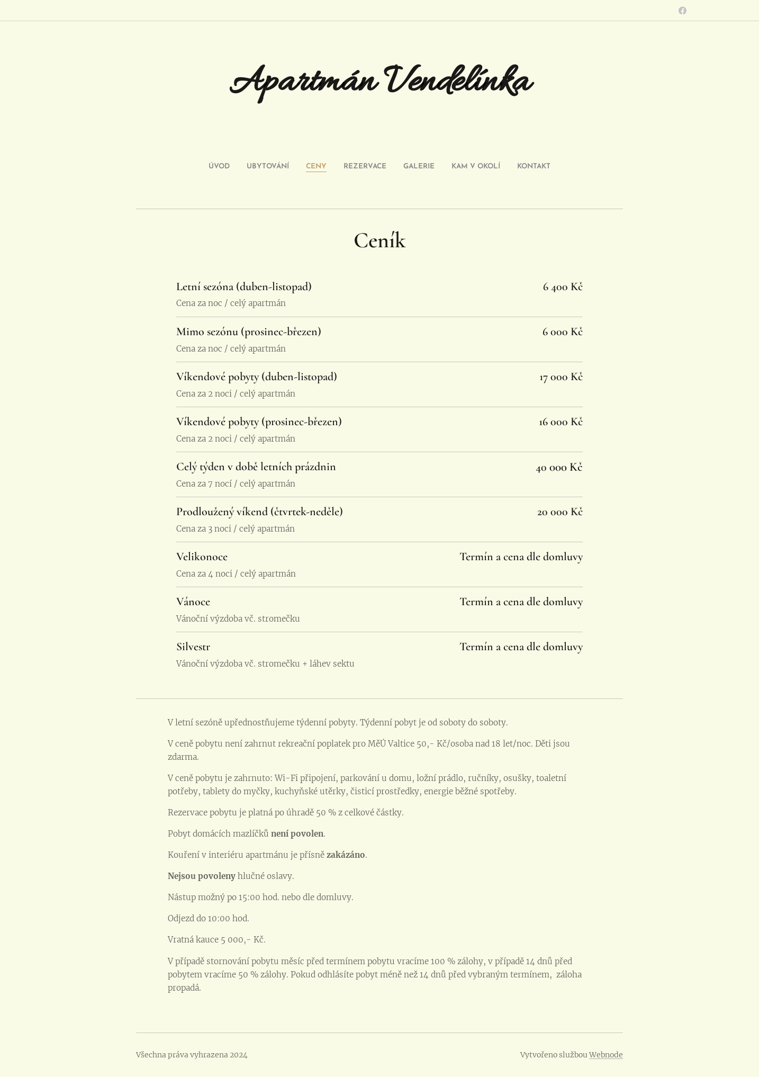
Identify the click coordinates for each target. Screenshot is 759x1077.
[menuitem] (333, 167)
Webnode (606, 1055)
